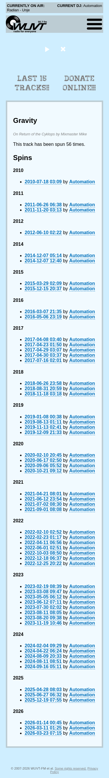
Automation (82, 181)
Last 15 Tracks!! (32, 83)
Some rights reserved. (70, 768)
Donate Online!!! (79, 83)
